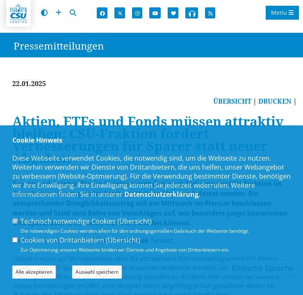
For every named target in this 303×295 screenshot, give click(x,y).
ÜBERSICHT (232, 101)
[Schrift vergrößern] (58, 13)
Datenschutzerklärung (161, 194)
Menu (282, 12)
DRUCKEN (275, 101)
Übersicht (134, 221)
